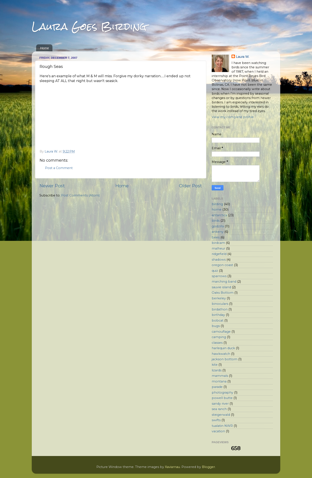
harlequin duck (223, 348)
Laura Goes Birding (89, 26)
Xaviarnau (172, 467)
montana (219, 381)
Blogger (208, 467)
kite (215, 365)
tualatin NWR (222, 426)
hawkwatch (221, 354)
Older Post (190, 185)
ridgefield (219, 254)
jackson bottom (224, 359)
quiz (215, 271)
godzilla (218, 226)
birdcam (218, 243)
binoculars (220, 304)
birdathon (220, 309)
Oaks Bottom (222, 293)
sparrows (219, 276)
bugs (216, 326)
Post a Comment (59, 168)
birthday (218, 315)
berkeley (219, 298)
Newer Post (52, 185)
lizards (216, 370)
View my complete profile (233, 117)
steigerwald (221, 415)
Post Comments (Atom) (80, 195)
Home (44, 48)
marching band (224, 281)
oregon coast (222, 265)
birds (216, 221)
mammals (220, 376)
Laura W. (242, 57)
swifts (216, 420)
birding (217, 204)
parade (217, 387)
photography (222, 392)
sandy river (220, 404)
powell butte (222, 398)
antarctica (219, 215)
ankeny (217, 232)
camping (219, 337)
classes (217, 343)
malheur (218, 248)
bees (216, 237)
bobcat (217, 320)
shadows (219, 260)
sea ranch (219, 409)
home (216, 209)
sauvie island (221, 287)
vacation (218, 431)
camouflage (221, 332)
